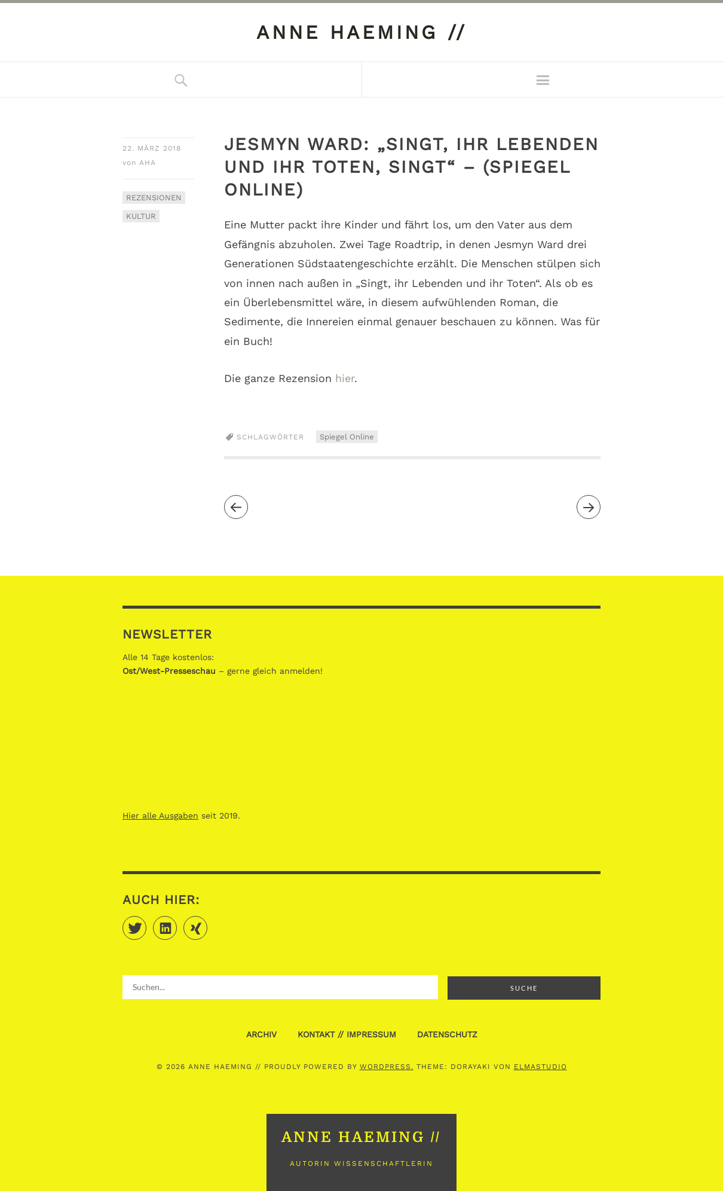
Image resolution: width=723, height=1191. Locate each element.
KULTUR (141, 216)
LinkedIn (176, 922)
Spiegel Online (347, 436)
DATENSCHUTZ (447, 1034)
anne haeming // (361, 32)
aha (147, 162)
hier (344, 378)
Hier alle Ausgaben (160, 815)
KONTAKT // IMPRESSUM (347, 1034)
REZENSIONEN (154, 197)
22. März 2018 (151, 148)
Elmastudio (540, 1066)
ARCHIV (261, 1034)
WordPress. (386, 1066)
